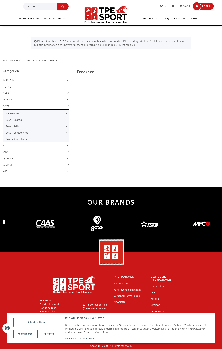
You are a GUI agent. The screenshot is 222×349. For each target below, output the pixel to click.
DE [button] (161, 6)
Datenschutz (87, 338)
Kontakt (155, 298)
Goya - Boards (14, 119)
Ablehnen (49, 333)
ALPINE (7, 86)
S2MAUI (7, 164)
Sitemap (155, 304)
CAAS (6, 93)
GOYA (6, 106)
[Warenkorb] (184, 6)
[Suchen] (41, 6)
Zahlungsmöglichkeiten (127, 289)
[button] (206, 6)
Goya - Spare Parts (16, 139)
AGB (153, 292)
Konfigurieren (25, 333)
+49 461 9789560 (94, 308)
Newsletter (120, 302)
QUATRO (8, 158)
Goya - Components (17, 132)
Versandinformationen (127, 295)
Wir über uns (121, 283)
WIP (5, 171)
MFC (5, 152)
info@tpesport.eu (95, 304)
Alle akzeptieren (36, 322)
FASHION (8, 99)
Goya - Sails (12, 126)
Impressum (71, 338)
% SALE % (8, 80)
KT (4, 145)
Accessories (12, 113)
